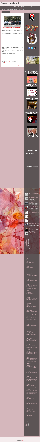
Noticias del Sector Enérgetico (24, 6)
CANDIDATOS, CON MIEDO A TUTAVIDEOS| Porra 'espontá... (30, 363)
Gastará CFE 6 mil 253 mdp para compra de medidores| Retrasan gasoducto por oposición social (34, 194)
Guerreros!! (3, 9)
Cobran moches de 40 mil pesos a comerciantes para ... (30, 333)
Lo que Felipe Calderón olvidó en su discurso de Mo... (30, 262)
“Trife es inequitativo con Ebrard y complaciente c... (30, 374)
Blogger (23, 440)
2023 (26, 239)
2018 (26, 244)
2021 (26, 241)
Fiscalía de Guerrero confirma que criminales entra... (30, 331)
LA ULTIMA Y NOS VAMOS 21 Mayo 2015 (31, 392)
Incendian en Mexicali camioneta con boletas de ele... (30, 301)
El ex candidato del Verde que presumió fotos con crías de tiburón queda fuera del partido (34, 223)
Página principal (4, 6)
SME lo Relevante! (32, 6)
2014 (26, 421)
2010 (26, 425)
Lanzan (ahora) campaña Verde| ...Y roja (31, 322)
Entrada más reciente (5, 65)
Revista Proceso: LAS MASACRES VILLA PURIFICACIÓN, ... (31, 303)
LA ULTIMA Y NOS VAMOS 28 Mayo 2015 (31, 298)
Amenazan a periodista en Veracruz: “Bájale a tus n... (30, 293)
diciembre (28, 248)
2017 (26, 245)
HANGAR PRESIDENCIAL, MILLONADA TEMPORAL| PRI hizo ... (31, 415)
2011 (26, 424)
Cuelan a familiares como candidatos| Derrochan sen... (31, 361)
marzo (27, 417)
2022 (26, 240)
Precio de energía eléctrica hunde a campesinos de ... (30, 274)
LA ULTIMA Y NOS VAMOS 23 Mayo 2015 (31, 366)
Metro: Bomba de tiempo (29, 259)
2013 (26, 422)
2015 (26, 247)
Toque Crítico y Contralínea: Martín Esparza (12, 9)
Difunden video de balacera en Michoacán (31, 358)
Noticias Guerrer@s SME (10, 3)
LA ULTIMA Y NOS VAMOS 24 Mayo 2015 (31, 352)
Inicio (13, 65)
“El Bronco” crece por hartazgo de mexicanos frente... (30, 336)
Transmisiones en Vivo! (21, 9)
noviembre (28, 249)
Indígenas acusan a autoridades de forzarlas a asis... (30, 308)
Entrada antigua (20, 65)
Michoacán (5, 62)
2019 (26, 243)
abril (27, 416)
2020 (26, 242)
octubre (28, 250)
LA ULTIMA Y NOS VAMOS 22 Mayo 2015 (31, 379)
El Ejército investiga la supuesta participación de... (30, 292)
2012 (26, 423)
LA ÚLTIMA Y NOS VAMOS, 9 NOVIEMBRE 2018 (32, 202)
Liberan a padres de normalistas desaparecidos (30, 413)
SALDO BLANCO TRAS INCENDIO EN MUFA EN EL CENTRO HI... (31, 310)
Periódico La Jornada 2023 (16, 6)
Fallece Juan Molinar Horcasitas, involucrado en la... (30, 398)
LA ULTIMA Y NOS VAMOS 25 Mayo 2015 (31, 339)
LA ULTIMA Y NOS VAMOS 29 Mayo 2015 (31, 285)
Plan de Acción (9, 6)
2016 (26, 246)
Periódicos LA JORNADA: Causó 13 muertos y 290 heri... (30, 338)
